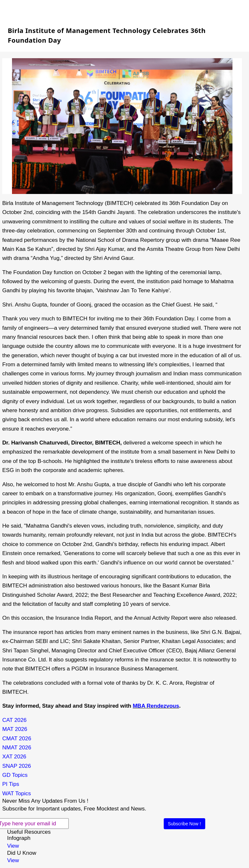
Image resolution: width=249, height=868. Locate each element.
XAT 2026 (14, 757)
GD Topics (15, 775)
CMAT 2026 (16, 738)
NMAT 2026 (16, 748)
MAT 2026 (14, 729)
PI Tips (10, 784)
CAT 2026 (14, 720)
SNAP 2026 (16, 766)
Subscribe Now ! (184, 823)
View (13, 846)
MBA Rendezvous (156, 706)
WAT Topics (16, 793)
